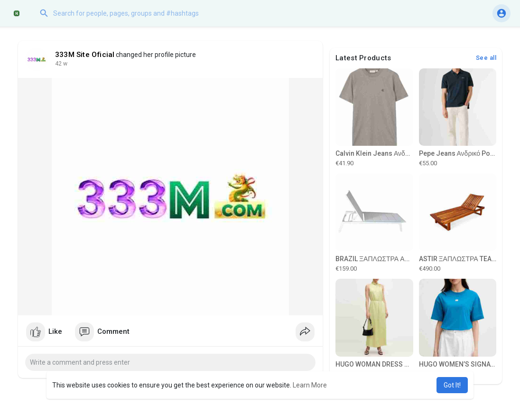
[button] (130, 13)
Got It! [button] (452, 385)
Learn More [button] (310, 385)
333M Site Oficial (84, 54)
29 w (61, 63)
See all (486, 57)
